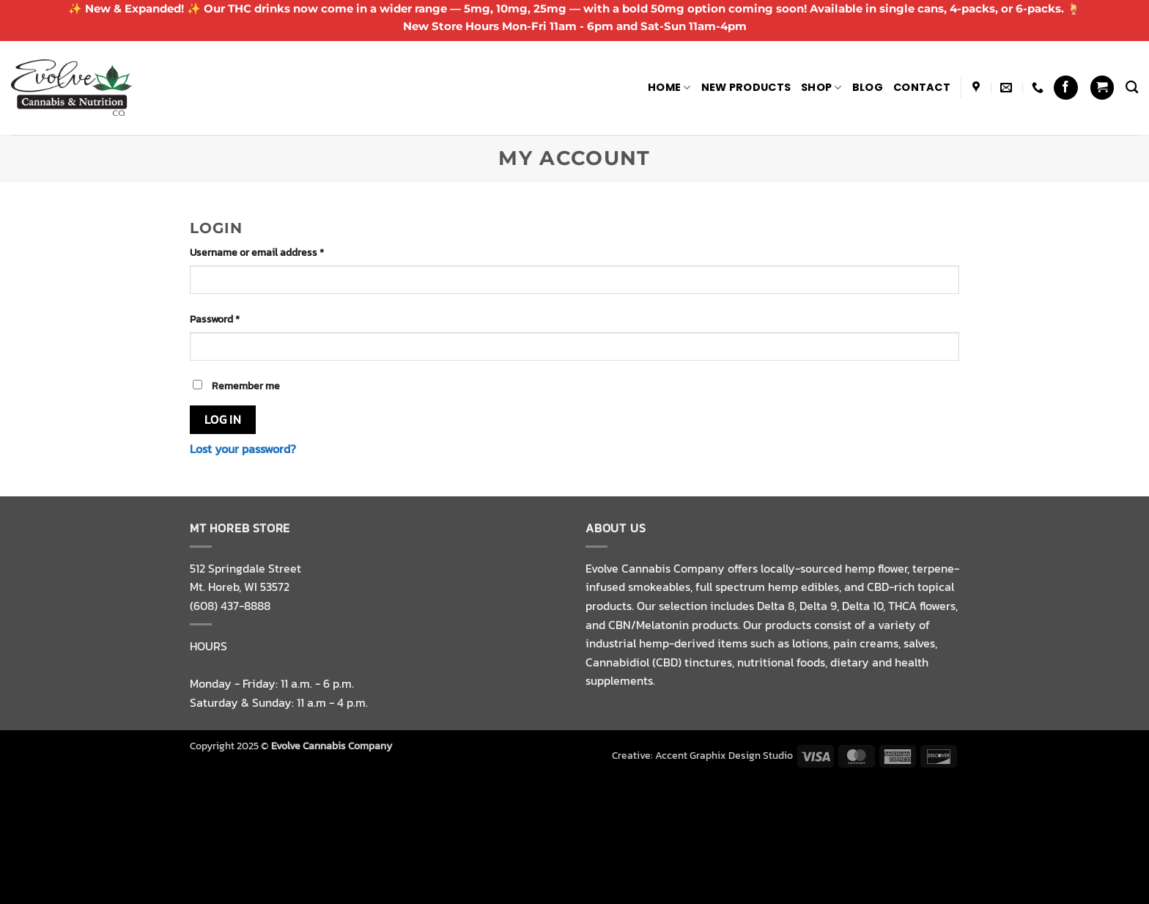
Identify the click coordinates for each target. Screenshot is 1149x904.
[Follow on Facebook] (1066, 88)
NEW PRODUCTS (746, 87)
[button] (1102, 88)
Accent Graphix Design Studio (724, 755)
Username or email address (278, 252)
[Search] (1132, 88)
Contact (921, 87)
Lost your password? (243, 448)
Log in (223, 419)
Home (669, 87)
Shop (821, 87)
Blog (867, 87)
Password (235, 319)
